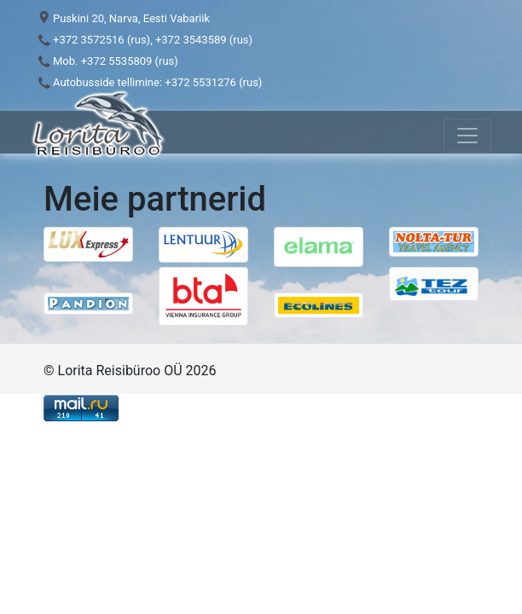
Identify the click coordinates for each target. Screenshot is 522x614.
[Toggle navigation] (467, 136)
